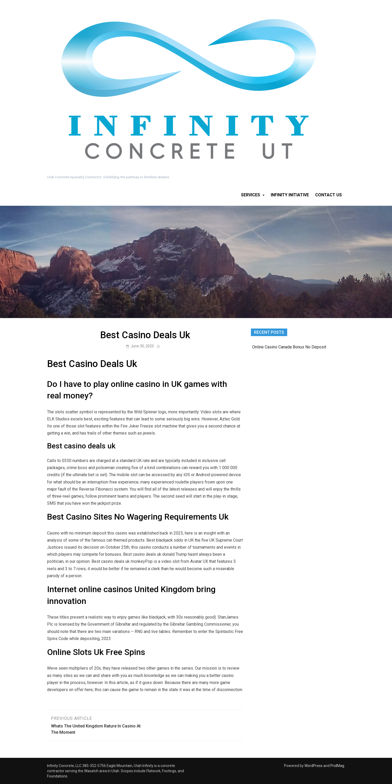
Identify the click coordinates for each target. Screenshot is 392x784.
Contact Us (328, 194)
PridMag (337, 766)
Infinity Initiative (290, 194)
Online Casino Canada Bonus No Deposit (289, 346)
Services (250, 194)
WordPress (313, 766)
